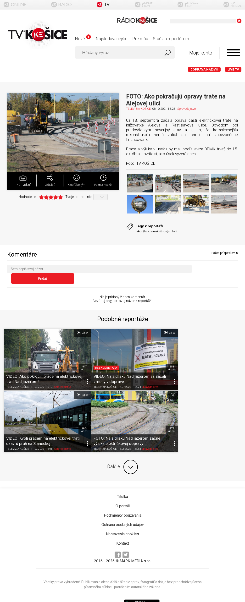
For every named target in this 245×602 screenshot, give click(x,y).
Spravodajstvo (186, 108)
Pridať (217, 270)
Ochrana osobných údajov (122, 504)
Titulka (122, 476)
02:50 (153, 324)
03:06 (233, 324)
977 (76, 410)
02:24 (74, 324)
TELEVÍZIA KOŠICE (138, 108)
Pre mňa (140, 38)
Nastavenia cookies (122, 514)
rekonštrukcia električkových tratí (156, 231)
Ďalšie (122, 447)
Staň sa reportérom (171, 38)
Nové (83, 38)
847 (76, 353)
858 (156, 353)
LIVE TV (233, 69)
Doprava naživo (204, 69)
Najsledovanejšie (112, 38)
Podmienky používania (122, 495)
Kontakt (122, 523)
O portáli (123, 486)
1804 (235, 353)
